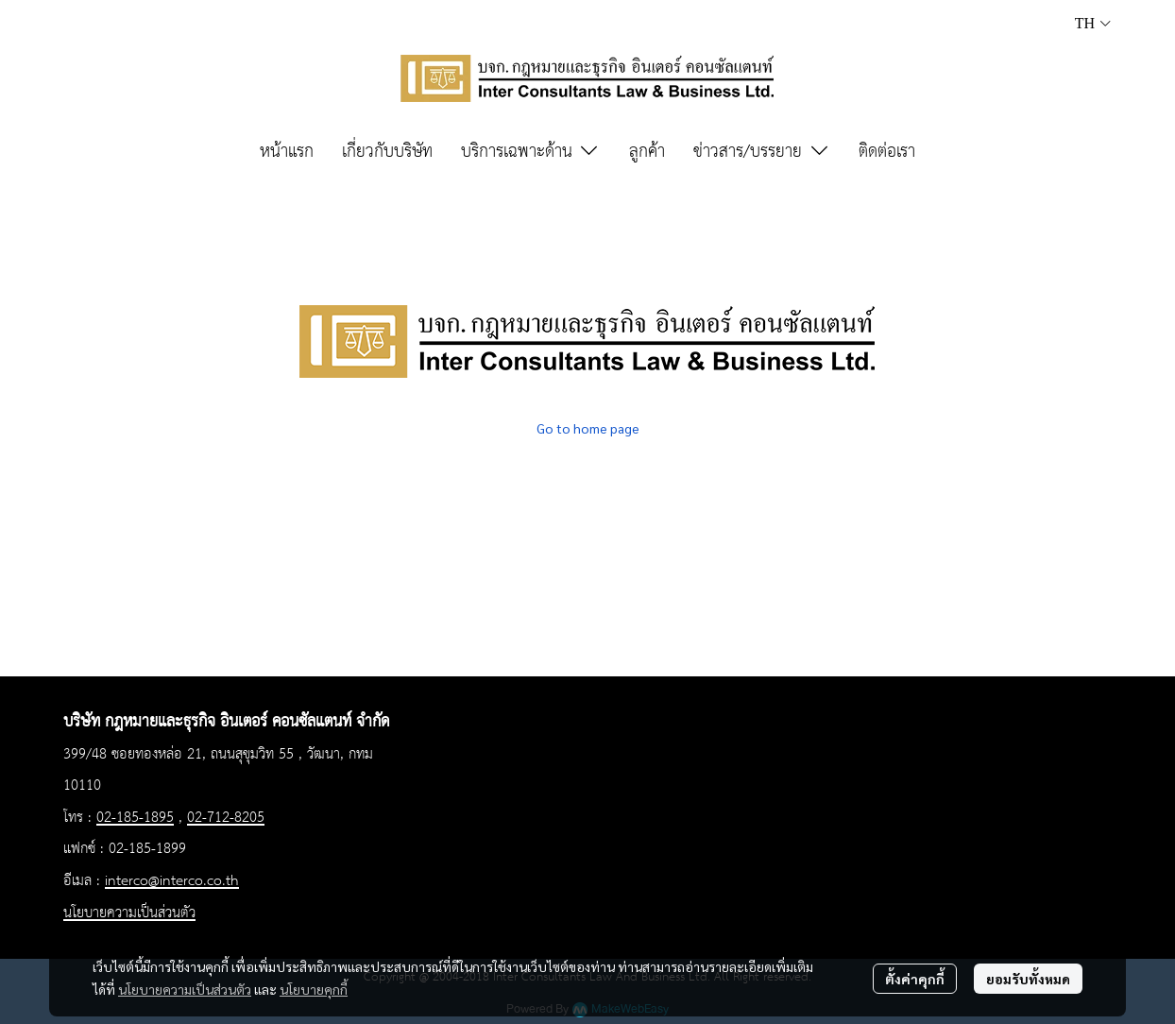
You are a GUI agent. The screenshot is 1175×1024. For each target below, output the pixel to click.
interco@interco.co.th (172, 881)
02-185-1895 (135, 818)
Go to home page (587, 427)
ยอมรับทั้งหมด (1028, 978)
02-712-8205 (225, 818)
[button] (1093, 24)
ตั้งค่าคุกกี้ (915, 978)
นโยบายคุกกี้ (314, 989)
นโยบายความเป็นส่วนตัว (184, 989)
